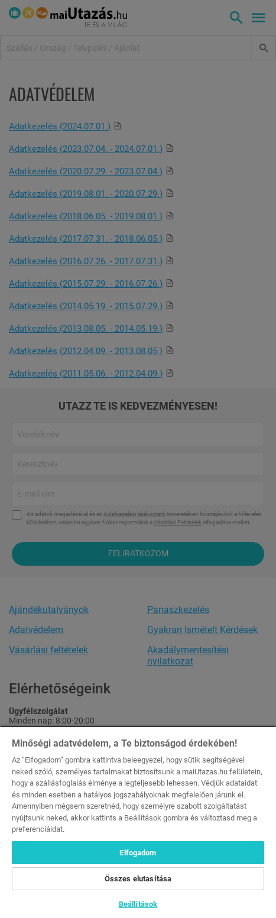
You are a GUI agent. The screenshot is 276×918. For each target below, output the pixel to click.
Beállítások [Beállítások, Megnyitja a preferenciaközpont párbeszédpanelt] (138, 904)
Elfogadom (137, 852)
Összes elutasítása (138, 878)
